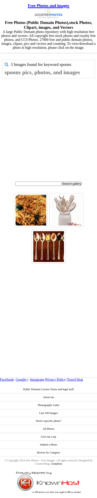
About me (48, 397)
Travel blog (75, 379)
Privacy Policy (55, 379)
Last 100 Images (48, 413)
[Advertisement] (47, 127)
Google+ (22, 379)
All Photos (48, 428)
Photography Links (48, 405)
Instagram (37, 379)
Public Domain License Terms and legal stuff (48, 389)
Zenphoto (56, 463)
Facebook (7, 379)
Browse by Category (48, 452)
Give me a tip (48, 436)
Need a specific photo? (48, 420)
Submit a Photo (48, 444)
